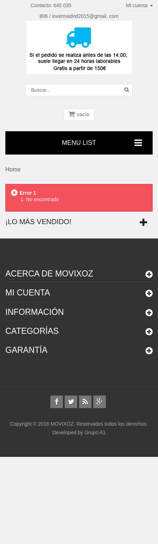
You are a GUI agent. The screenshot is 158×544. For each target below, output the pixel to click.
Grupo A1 (94, 432)
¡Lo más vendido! (38, 222)
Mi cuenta (27, 292)
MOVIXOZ (62, 424)
